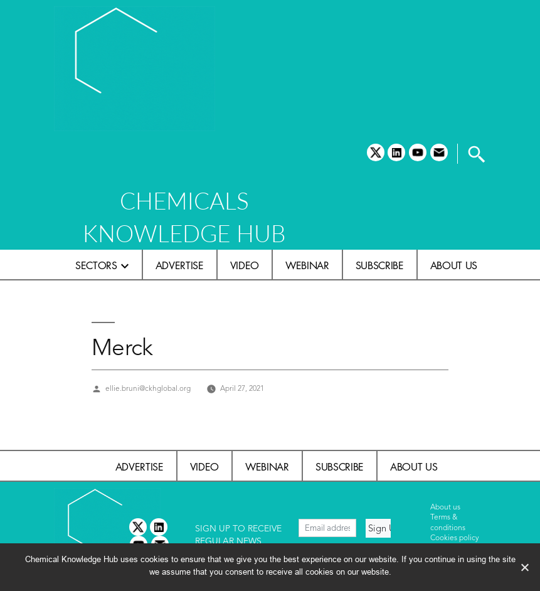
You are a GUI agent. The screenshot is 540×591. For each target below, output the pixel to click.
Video (244, 265)
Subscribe (380, 265)
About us (453, 265)
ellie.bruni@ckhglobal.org (148, 389)
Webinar (307, 265)
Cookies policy (454, 538)
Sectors (96, 265)
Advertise (180, 265)
